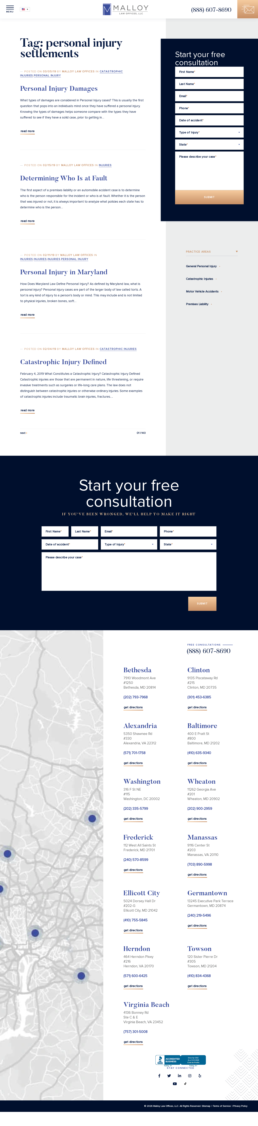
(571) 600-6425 (135, 976)
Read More (27, 131)
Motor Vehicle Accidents (202, 291)
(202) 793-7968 (135, 697)
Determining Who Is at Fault (63, 179)
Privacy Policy (240, 1106)
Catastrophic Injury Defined (63, 362)
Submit (209, 197)
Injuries (105, 165)
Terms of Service (222, 1106)
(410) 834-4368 (199, 976)
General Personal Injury (201, 266)
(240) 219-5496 (199, 916)
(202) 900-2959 (199, 809)
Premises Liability (197, 304)
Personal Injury (47, 75)
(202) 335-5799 (135, 809)
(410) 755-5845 (135, 921)
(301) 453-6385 (199, 697)
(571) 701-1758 (134, 753)
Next (22, 433)
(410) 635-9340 (199, 753)
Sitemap (206, 1106)
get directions (133, 707)
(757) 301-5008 (135, 1032)
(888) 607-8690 (211, 10)
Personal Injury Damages (59, 89)
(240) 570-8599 (135, 860)
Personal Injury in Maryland (63, 272)
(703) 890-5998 (199, 865)
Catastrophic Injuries (118, 349)
